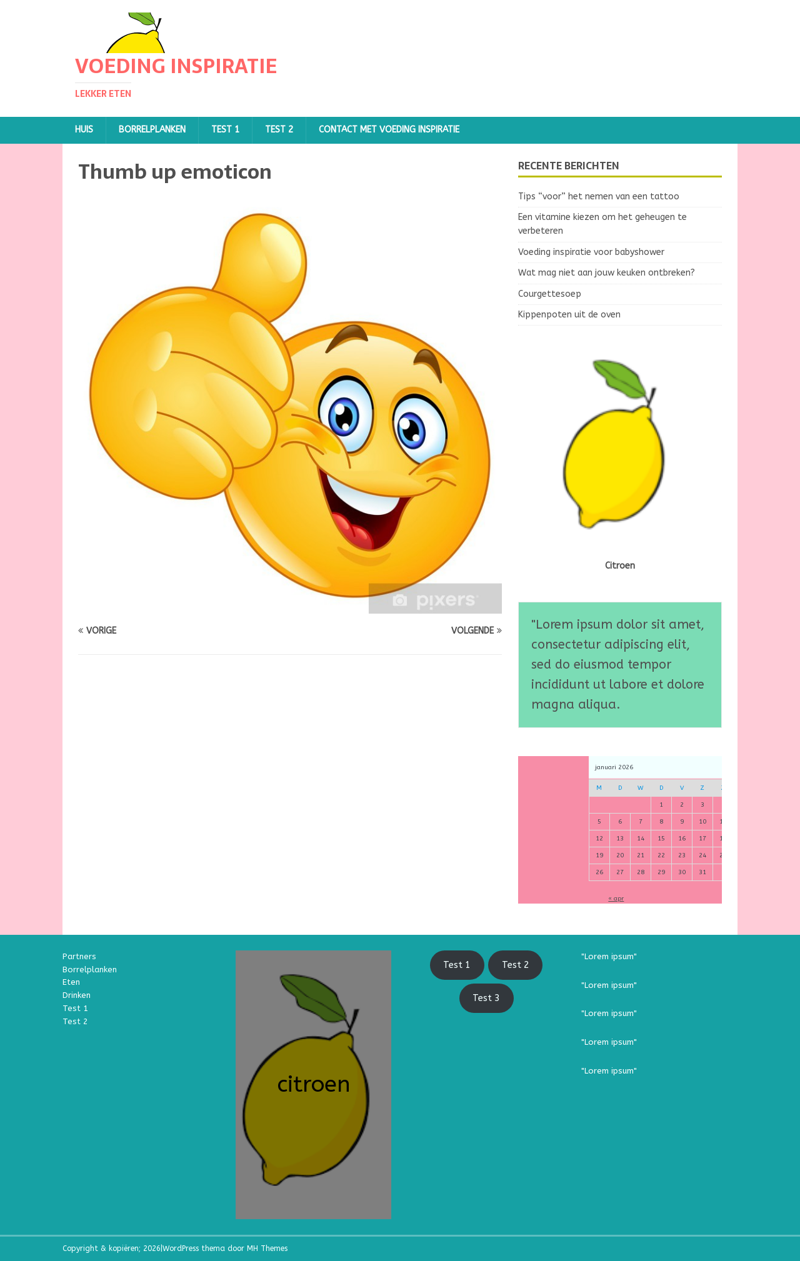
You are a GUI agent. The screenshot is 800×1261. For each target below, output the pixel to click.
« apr (616, 898)
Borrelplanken (152, 129)
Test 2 (75, 1021)
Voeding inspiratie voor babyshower (591, 252)
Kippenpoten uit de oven (569, 314)
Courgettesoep (549, 294)
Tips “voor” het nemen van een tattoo (598, 196)
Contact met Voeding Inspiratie (389, 129)
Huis (84, 129)
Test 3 (486, 998)
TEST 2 (279, 129)
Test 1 (75, 1008)
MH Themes (267, 1248)
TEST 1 (225, 129)
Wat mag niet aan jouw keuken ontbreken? (606, 272)
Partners (79, 956)
